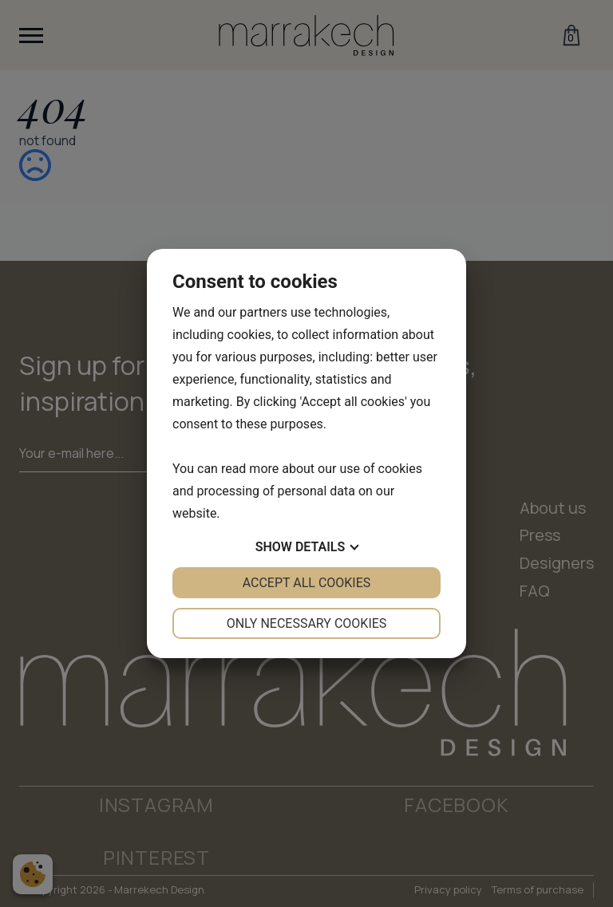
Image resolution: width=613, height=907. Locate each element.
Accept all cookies (307, 582)
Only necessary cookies (307, 623)
